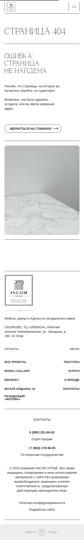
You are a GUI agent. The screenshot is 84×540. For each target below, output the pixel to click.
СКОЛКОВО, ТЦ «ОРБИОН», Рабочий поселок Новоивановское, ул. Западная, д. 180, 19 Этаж (35, 331)
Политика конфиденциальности (42, 503)
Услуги (74, 371)
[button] (74, 6)
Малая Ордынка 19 (19, 389)
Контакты (71, 389)
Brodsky (11, 380)
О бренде (72, 380)
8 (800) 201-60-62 (41, 432)
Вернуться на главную (31, 128)
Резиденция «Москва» (14, 398)
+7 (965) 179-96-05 (41, 448)
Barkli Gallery (17, 371)
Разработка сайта (42, 509)
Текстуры (72, 362)
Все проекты (15, 362)
